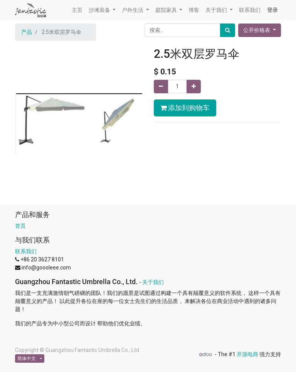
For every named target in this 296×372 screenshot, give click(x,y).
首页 (20, 226)
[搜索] (227, 30)
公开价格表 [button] (257, 30)
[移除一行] (161, 86)
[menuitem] (77, 10)
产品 (26, 32)
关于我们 (153, 282)
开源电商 (247, 354)
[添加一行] (194, 86)
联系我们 (26, 251)
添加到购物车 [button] (185, 108)
